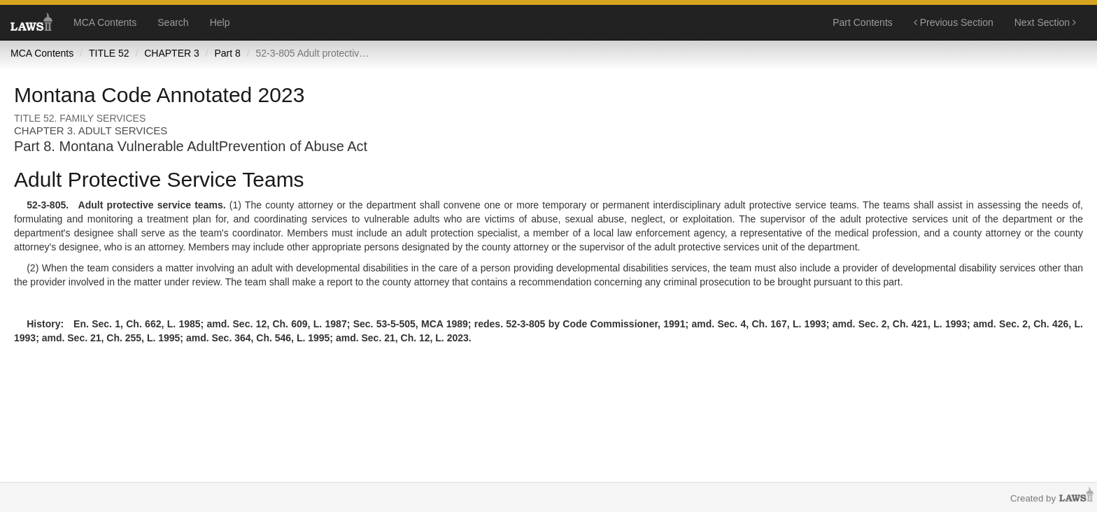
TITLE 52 (109, 53)
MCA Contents (104, 22)
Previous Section (953, 22)
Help (220, 22)
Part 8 (227, 53)
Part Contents (863, 22)
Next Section (1045, 22)
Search (172, 22)
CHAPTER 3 (171, 53)
